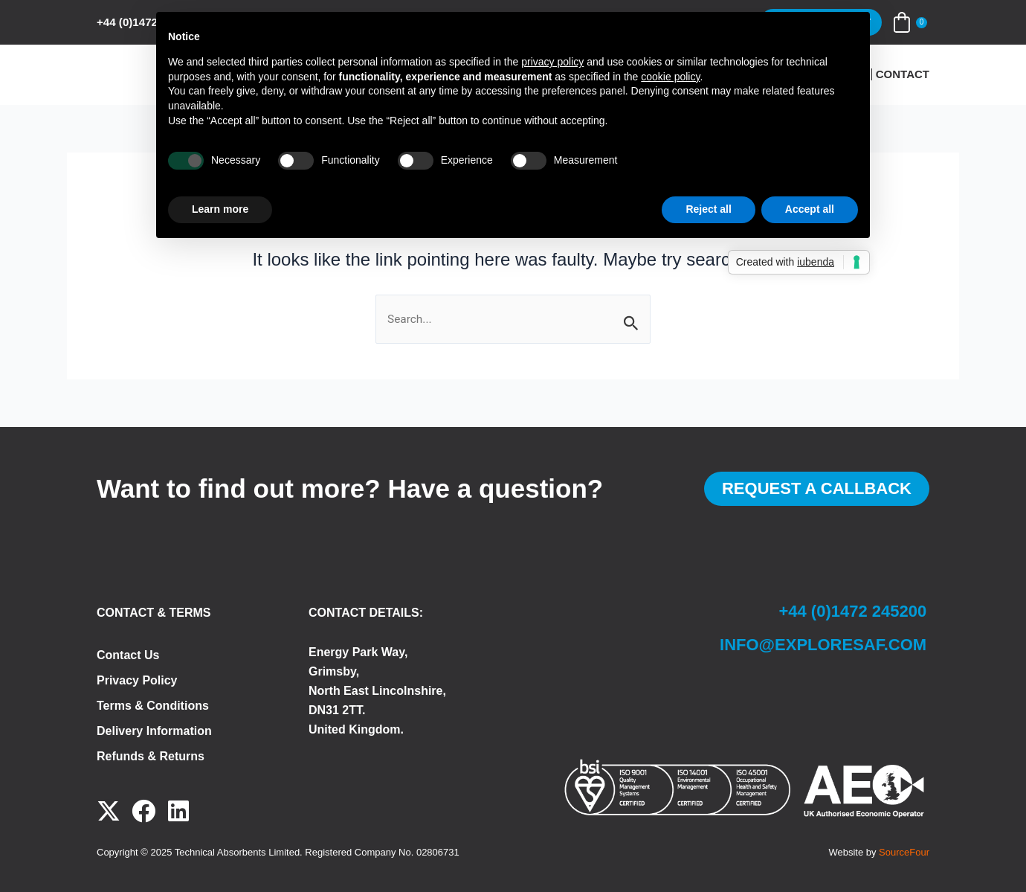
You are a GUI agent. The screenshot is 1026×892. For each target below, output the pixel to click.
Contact (902, 74)
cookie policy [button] (670, 77)
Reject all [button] (708, 209)
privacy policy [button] (552, 62)
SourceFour (904, 852)
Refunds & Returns (150, 756)
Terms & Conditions (153, 705)
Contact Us (128, 655)
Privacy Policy (137, 680)
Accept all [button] (809, 209)
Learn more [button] (220, 209)
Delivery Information (154, 731)
